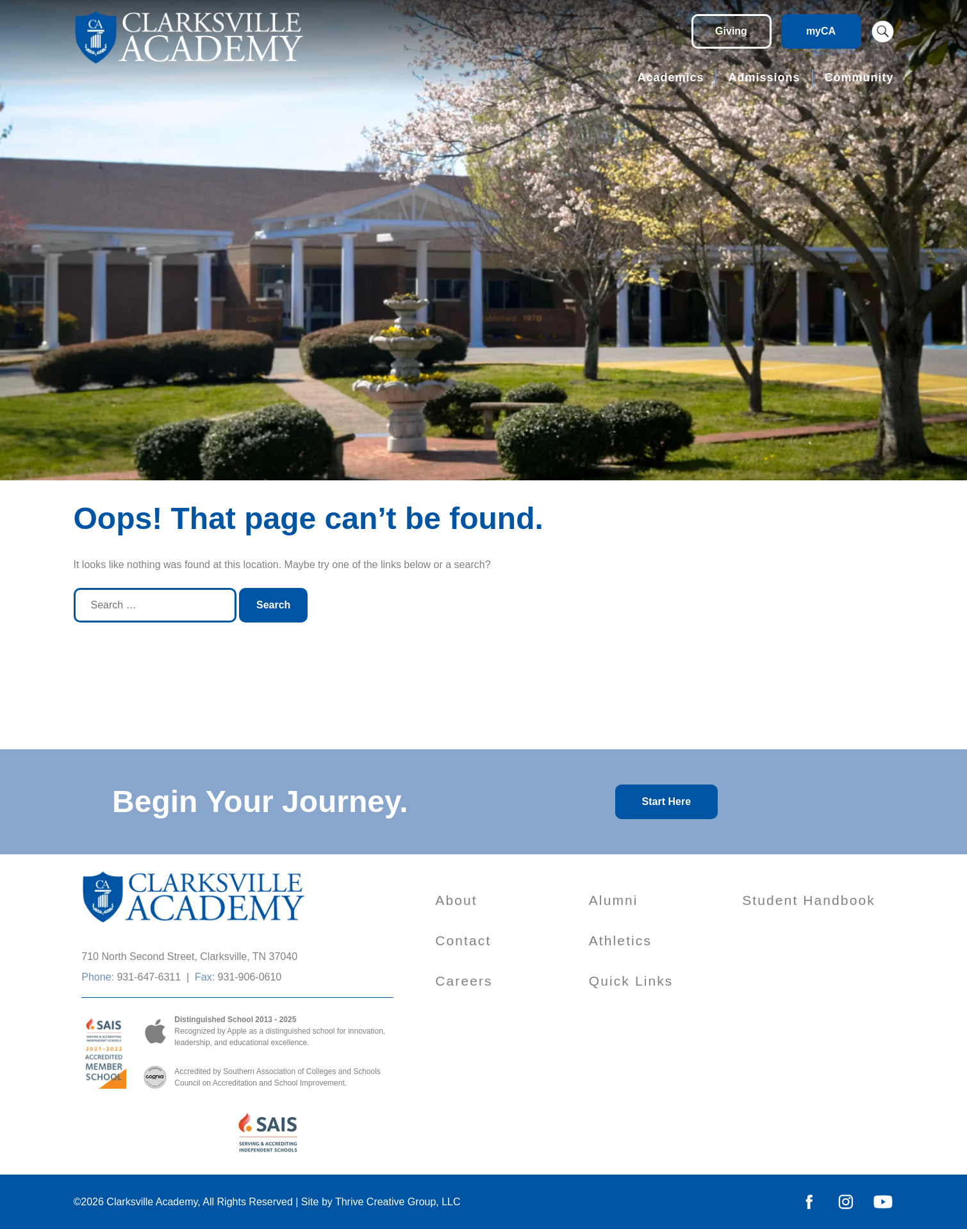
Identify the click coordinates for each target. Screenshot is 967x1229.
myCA (821, 31)
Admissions (764, 77)
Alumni (613, 900)
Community (859, 77)
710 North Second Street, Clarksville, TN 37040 (189, 956)
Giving (731, 31)
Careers (463, 980)
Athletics (620, 940)
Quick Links (631, 980)
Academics (670, 77)
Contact (463, 940)
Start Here (666, 801)
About (456, 900)
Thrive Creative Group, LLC (398, 1201)
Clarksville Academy (151, 1201)
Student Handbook (808, 900)
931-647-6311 (149, 977)
